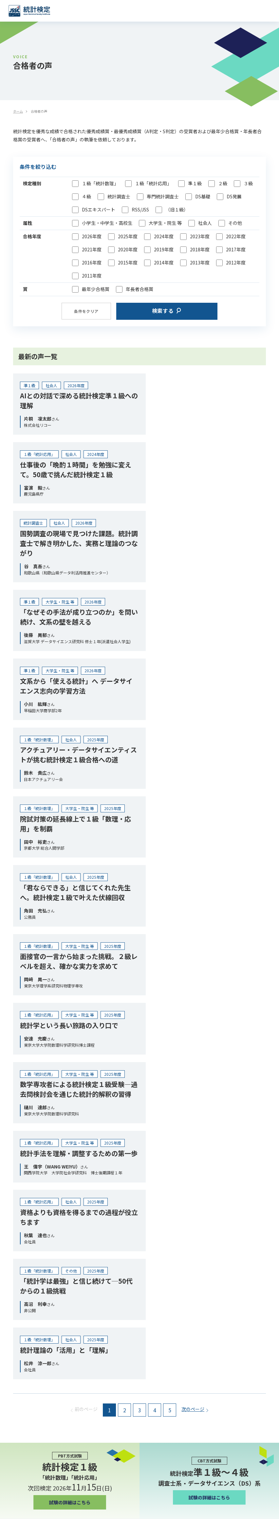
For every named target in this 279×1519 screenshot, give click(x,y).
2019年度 (164, 249)
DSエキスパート (98, 210)
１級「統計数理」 (100, 183)
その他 (235, 223)
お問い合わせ (21, 1397)
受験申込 (139, 1316)
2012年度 (236, 263)
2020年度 (128, 249)
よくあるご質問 (24, 1287)
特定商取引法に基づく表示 (35, 1355)
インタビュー (21, 1233)
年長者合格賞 (139, 289)
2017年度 (236, 249)
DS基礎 (202, 196)
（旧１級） (176, 210)
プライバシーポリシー (31, 1366)
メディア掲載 (21, 1251)
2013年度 (200, 263)
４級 (86, 196)
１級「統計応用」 (153, 183)
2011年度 (92, 276)
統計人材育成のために (31, 1125)
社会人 (205, 223)
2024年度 (164, 236)
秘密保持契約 (21, 1376)
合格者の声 (19, 1215)
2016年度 (92, 263)
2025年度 (128, 236)
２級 (222, 183)
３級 (248, 183)
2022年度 (236, 236)
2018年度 (200, 249)
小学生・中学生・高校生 (107, 223)
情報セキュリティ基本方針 (35, 1386)
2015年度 (128, 263)
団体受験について (26, 1179)
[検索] (266, 1338)
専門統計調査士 (163, 196)
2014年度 (164, 263)
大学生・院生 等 (165, 223)
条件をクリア (86, 311)
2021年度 (92, 249)
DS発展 (234, 196)
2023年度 (200, 236)
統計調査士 (118, 196)
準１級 (195, 183)
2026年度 (92, 236)
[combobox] (134, 1338)
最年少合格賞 (95, 289)
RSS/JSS (140, 210)
